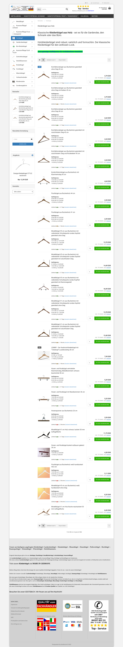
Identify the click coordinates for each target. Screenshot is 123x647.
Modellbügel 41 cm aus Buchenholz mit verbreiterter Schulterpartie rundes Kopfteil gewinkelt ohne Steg (65, 303)
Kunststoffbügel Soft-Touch (21, 51)
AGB (12, 617)
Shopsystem (55, 644)
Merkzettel (105, 3)
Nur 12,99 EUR (23, 180)
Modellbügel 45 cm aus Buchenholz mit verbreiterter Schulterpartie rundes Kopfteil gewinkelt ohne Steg (65, 233)
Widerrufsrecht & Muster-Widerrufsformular (18, 612)
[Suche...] (39, 9)
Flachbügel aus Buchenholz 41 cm (63, 212)
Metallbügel (16, 16)
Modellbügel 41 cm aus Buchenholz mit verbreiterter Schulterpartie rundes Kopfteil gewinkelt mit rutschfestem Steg (65, 326)
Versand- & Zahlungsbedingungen (20, 608)
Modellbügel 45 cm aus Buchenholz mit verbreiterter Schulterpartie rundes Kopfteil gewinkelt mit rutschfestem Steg (65, 256)
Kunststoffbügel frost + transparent (63, 16)
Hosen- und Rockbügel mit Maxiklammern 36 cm (68, 392)
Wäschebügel (18, 73)
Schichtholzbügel (19, 57)
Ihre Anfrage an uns (16, 624)
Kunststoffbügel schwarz (34, 16)
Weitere (95, 16)
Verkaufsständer (19, 77)
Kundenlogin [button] (95, 3)
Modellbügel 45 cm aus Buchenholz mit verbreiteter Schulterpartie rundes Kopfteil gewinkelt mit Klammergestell (65, 280)
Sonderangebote (19, 86)
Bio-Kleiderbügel (19, 46)
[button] (86, 2)
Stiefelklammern (19, 61)
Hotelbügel (17, 69)
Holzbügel (85, 16)
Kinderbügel (18, 65)
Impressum (14, 604)
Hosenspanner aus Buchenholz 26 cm (64, 411)
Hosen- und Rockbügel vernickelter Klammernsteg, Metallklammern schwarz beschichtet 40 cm (65, 371)
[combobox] (51, 60)
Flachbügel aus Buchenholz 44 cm (63, 193)
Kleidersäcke (18, 82)
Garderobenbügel (19, 42)
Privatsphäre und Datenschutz (19, 620)
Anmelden (22, 144)
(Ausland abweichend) (70, 83)
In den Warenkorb (102, 82)
